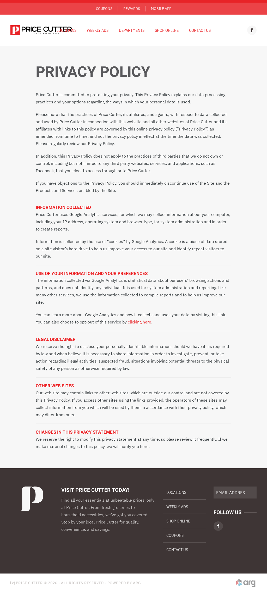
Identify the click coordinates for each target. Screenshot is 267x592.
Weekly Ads (177, 506)
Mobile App (161, 8)
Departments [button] (131, 30)
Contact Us (200, 30)
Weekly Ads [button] (97, 30)
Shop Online (167, 30)
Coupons (104, 8)
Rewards (131, 8)
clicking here (139, 322)
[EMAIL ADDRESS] (235, 492)
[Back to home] (41, 30)
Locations (66, 30)
